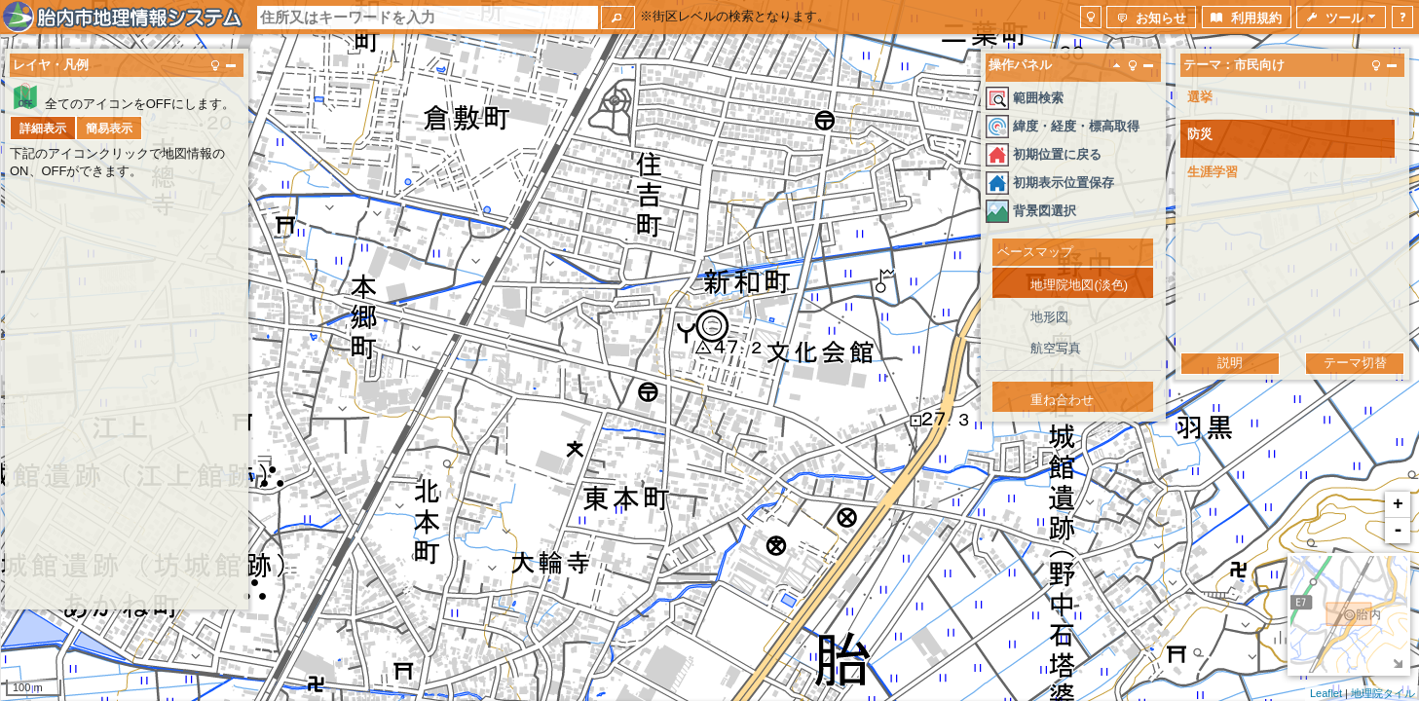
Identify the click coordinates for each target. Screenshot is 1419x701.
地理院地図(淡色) (1079, 284)
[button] (618, 17)
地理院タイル (1383, 693)
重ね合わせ (1062, 399)
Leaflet (1326, 693)
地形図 (1049, 317)
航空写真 (1055, 348)
